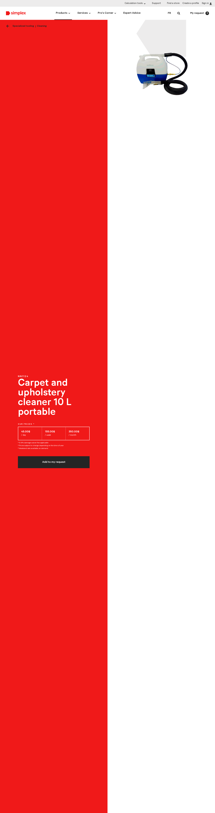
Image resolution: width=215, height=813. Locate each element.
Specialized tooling (23, 26)
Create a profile (190, 3)
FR (169, 13)
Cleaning (42, 26)
